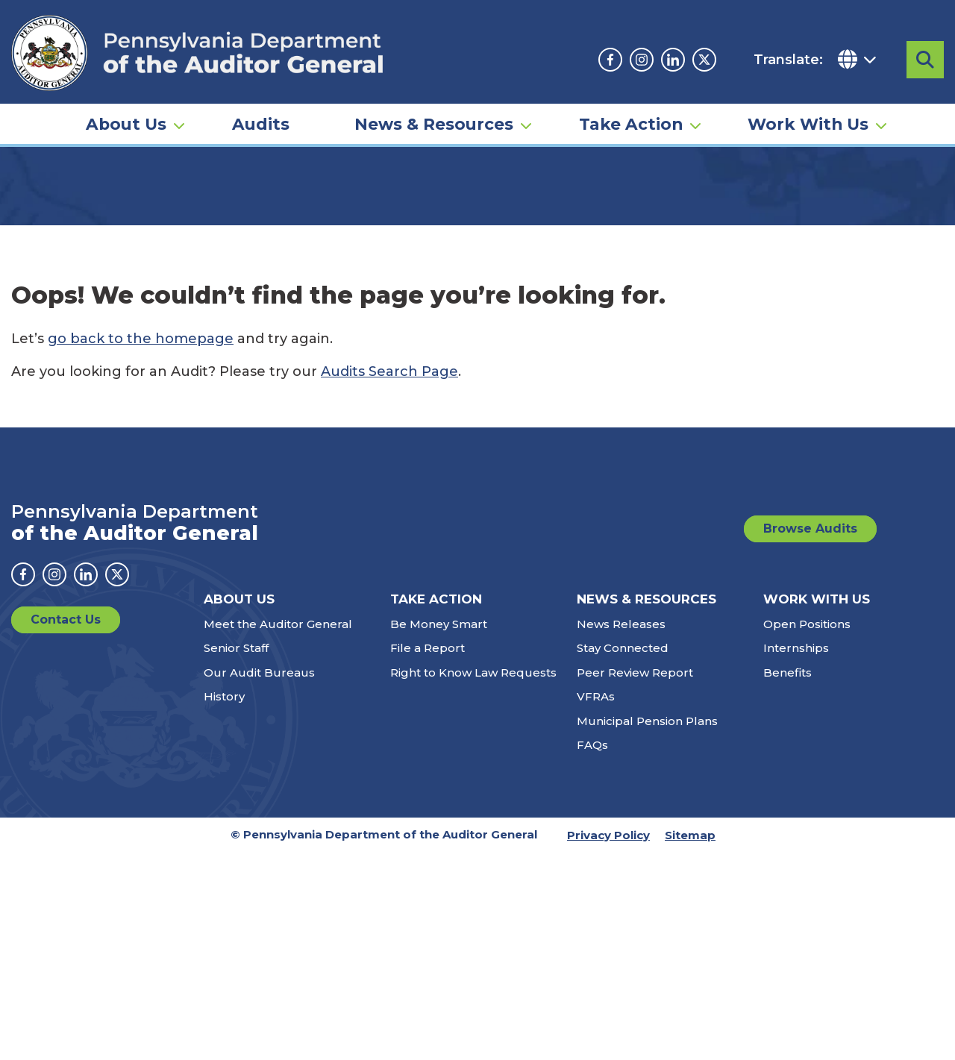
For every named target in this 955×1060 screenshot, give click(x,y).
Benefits (787, 803)
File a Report (427, 778)
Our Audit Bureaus (259, 803)
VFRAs (596, 827)
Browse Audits (810, 659)
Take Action (631, 124)
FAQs (592, 875)
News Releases (621, 754)
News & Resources (433, 124)
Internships (796, 778)
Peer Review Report (635, 803)
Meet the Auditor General (278, 754)
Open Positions (807, 754)
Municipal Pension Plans (647, 851)
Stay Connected (622, 778)
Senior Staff (236, 778)
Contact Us (66, 750)
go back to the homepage (141, 469)
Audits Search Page (389, 502)
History (224, 827)
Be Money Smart (438, 754)
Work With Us (808, 124)
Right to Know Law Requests (473, 803)
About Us (126, 124)
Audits (260, 124)
